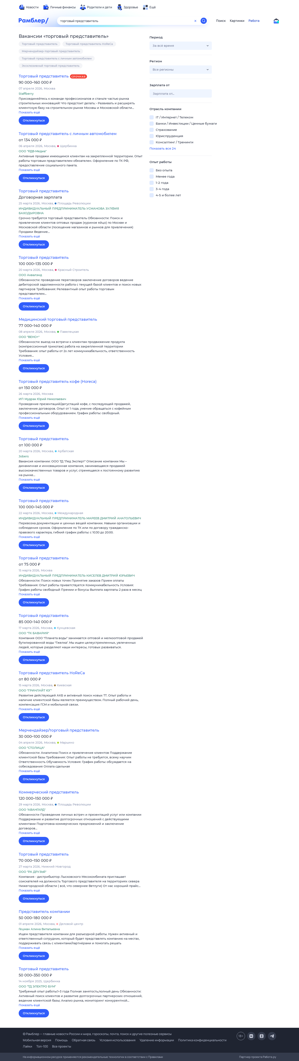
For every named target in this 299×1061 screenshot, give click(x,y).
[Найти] (204, 21)
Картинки (237, 21)
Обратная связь (83, 1040)
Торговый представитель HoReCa (89, 43)
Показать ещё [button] (29, 112)
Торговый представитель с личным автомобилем (57, 58)
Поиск (221, 21)
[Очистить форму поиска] (195, 21)
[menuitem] (29, 7)
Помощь (61, 1040)
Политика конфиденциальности (202, 1040)
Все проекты (61, 1046)
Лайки (27, 1046)
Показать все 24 (163, 148)
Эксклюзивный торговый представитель (50, 65)
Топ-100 (42, 1046)
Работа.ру (269, 1057)
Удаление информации (157, 1040)
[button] (81, 105)
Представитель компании (44, 911)
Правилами (155, 1057)
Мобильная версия (37, 1040)
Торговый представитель (39, 43)
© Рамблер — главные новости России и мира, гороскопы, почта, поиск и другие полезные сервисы (97, 1034)
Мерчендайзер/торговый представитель (59, 730)
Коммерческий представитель (49, 792)
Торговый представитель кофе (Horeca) (58, 381)
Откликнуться (34, 120)
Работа (254, 21)
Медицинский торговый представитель (58, 319)
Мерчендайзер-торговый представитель (51, 51)
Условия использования (117, 1040)
